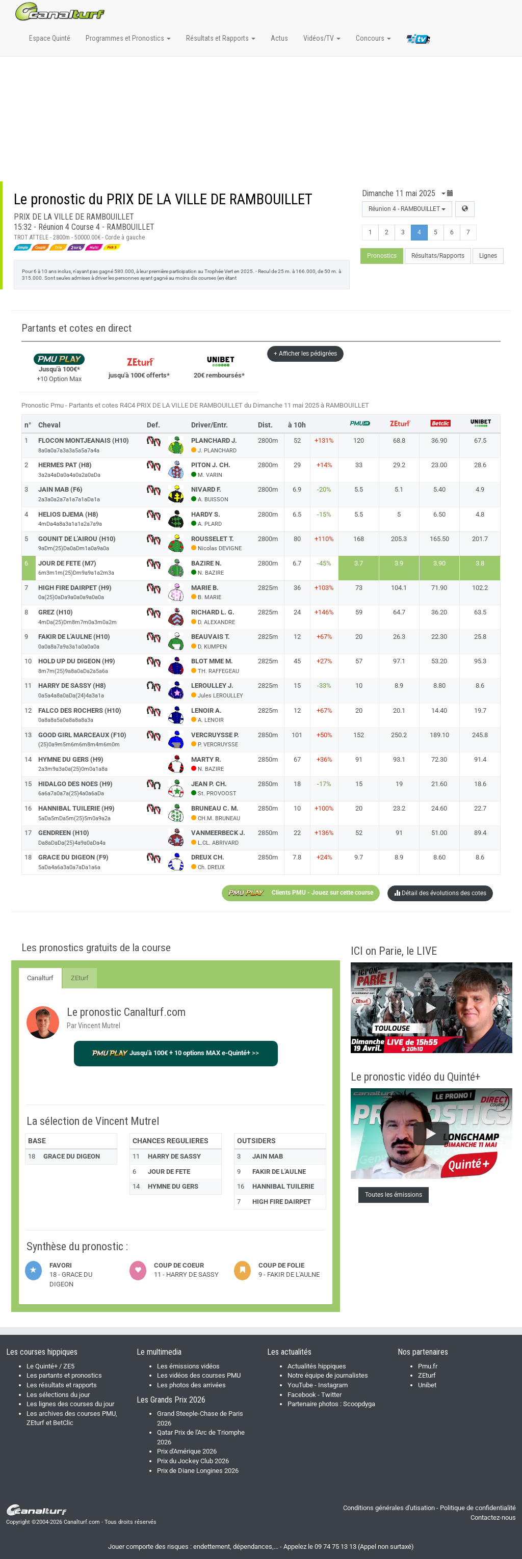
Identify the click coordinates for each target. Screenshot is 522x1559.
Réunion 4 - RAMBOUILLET (407, 208)
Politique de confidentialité (478, 1508)
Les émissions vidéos (188, 1366)
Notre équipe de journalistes (328, 1375)
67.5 (480, 440)
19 (399, 784)
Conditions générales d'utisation (389, 1508)
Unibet (427, 1385)
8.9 (399, 685)
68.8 (399, 440)
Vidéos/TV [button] (322, 38)
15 (358, 784)
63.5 (480, 612)
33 (358, 465)
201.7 (480, 539)
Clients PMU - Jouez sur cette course (300, 893)
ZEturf (80, 978)
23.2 (399, 808)
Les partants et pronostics (64, 1375)
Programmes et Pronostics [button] (128, 38)
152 (358, 735)
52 (358, 833)
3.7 (358, 563)
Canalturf (40, 978)
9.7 (358, 857)
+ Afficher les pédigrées (305, 353)
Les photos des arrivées (191, 1385)
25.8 (480, 636)
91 (358, 759)
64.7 (399, 612)
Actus (279, 38)
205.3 (399, 539)
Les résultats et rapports (62, 1385)
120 (358, 440)
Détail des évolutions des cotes (440, 893)
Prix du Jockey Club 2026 (193, 1461)
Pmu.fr (427, 1366)
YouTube (300, 1385)
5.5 (358, 489)
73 (358, 588)
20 (358, 636)
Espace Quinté (49, 38)
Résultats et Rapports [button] (220, 38)
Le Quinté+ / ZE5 (50, 1366)
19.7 (480, 710)
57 (358, 661)
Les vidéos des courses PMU (199, 1375)
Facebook (302, 1395)
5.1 (399, 489)
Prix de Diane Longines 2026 (198, 1470)
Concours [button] (373, 38)
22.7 (480, 808)
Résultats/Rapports (437, 255)
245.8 (480, 735)
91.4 (480, 759)
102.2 (480, 588)
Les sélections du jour (58, 1395)
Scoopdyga (359, 1404)
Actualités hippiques (317, 1366)
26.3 (399, 636)
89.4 (480, 833)
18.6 (480, 784)
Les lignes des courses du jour (70, 1404)
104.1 (399, 588)
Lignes (488, 255)
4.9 (480, 489)
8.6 (480, 685)
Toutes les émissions (393, 1194)
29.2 (399, 465)
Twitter (331, 1395)
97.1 (399, 661)
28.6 (480, 465)
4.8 (480, 514)
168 (358, 539)
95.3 (480, 661)
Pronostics (382, 255)
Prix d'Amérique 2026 (187, 1451)
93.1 (399, 759)
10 (358, 685)
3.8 (480, 563)
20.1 (399, 710)
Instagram (333, 1385)
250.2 (399, 735)
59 (358, 612)
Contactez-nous (493, 1517)
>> (175, 1053)
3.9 (399, 563)
